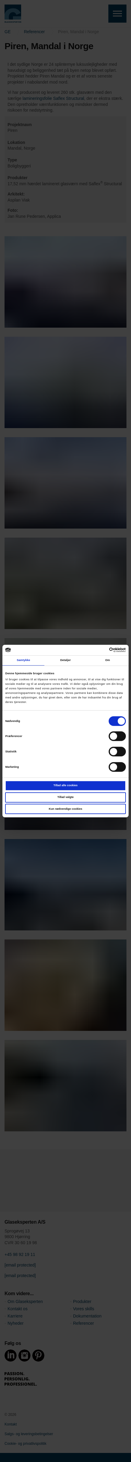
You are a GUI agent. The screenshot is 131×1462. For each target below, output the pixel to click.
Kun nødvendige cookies (65, 808)
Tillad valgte (65, 797)
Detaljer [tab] (65, 660)
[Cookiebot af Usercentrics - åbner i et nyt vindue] (99, 650)
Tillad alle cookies (65, 785)
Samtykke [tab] (23, 660)
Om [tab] (107, 660)
